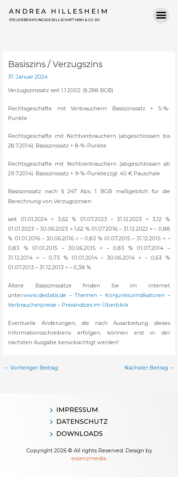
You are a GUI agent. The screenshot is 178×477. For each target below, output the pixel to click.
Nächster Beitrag (149, 368)
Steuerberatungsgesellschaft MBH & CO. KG (54, 19)
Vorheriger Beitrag (31, 368)
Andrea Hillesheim (59, 11)
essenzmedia (88, 458)
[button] (161, 15)
